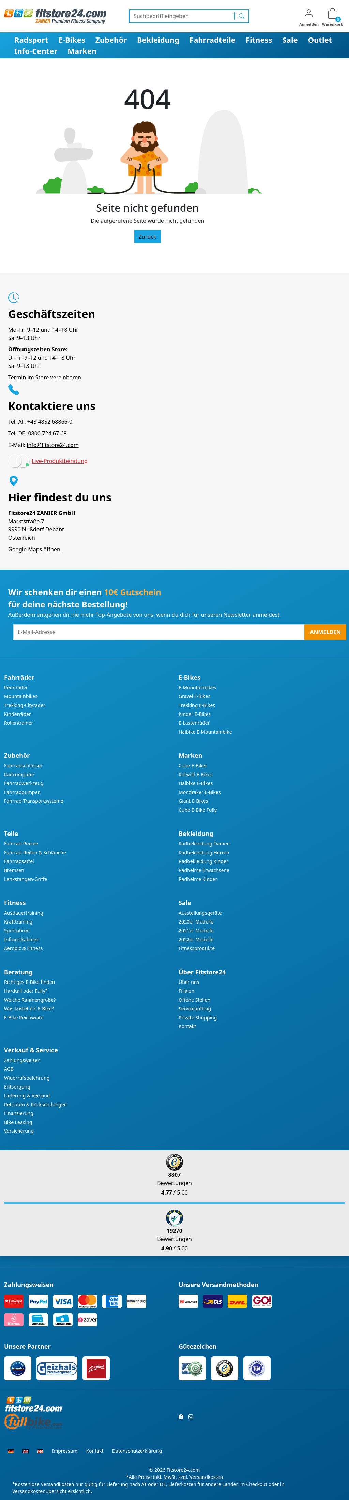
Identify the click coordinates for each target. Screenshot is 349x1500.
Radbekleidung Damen (204, 843)
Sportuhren (17, 930)
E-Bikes (72, 39)
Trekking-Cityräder (24, 705)
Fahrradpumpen (22, 792)
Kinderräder (17, 714)
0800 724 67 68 (47, 433)
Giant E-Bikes (193, 801)
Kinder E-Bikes (195, 714)
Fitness (259, 39)
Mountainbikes (20, 696)
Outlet (320, 39)
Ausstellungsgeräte (200, 913)
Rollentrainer (18, 723)
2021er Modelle (196, 930)
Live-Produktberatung (60, 460)
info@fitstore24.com (52, 445)
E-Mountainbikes (197, 687)
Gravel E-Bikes (194, 696)
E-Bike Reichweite (23, 1017)
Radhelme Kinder (198, 879)
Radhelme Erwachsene (204, 870)
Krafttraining (18, 921)
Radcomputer (19, 774)
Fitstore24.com (183, 1470)
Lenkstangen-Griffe (25, 879)
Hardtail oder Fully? (25, 991)
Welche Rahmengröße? (30, 999)
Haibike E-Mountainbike (205, 732)
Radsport (31, 39)
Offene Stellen (194, 999)
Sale (290, 39)
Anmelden (325, 632)
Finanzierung (18, 1113)
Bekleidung (158, 39)
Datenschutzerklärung (137, 1451)
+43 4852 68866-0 (49, 421)
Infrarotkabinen (21, 939)
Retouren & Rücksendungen (35, 1104)
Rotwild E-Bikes (196, 774)
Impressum (64, 1451)
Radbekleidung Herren (204, 852)
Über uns (189, 982)
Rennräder (16, 687)
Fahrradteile (212, 39)
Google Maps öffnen (34, 549)
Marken (81, 51)
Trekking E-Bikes (197, 705)
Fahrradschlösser (23, 765)
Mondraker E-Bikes (200, 792)
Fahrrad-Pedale (21, 843)
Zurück (147, 236)
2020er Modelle (196, 921)
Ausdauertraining (23, 913)
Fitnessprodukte (197, 948)
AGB (9, 1069)
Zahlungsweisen (22, 1060)
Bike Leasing (18, 1122)
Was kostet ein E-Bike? (29, 1008)
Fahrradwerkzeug (23, 783)
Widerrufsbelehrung (26, 1078)
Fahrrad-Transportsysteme (33, 801)
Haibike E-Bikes (196, 783)
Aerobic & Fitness (23, 948)
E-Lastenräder (194, 723)
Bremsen (14, 870)
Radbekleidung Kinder (203, 861)
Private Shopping (198, 1017)
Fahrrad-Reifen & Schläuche (35, 852)
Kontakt (187, 1026)
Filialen (186, 991)
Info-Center (35, 51)
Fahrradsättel (19, 861)
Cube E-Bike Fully (198, 810)
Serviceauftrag (195, 1008)
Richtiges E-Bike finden (29, 982)
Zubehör (111, 39)
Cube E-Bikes (193, 765)
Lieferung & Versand (27, 1095)
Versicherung (19, 1131)
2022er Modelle (196, 939)
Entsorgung (17, 1086)
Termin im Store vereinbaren (44, 377)
